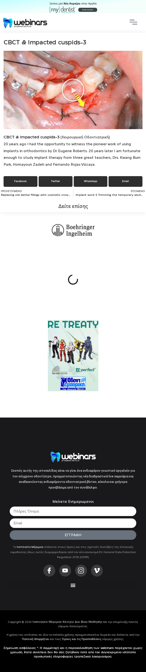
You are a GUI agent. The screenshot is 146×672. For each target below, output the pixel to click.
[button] (73, 90)
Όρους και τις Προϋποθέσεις (81, 639)
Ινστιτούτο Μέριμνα (30, 547)
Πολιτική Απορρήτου (35, 639)
